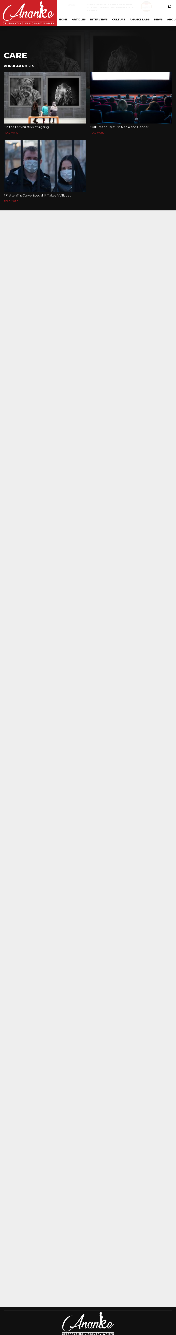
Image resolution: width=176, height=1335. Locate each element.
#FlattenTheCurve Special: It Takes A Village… (38, 195)
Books (70, 5)
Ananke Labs (139, 19)
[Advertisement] (88, 1294)
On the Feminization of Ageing (26, 127)
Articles (78, 19)
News (158, 19)
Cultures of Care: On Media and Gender (119, 127)
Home (62, 19)
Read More (11, 132)
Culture (118, 19)
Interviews (98, 19)
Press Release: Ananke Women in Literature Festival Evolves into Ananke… (110, 7)
